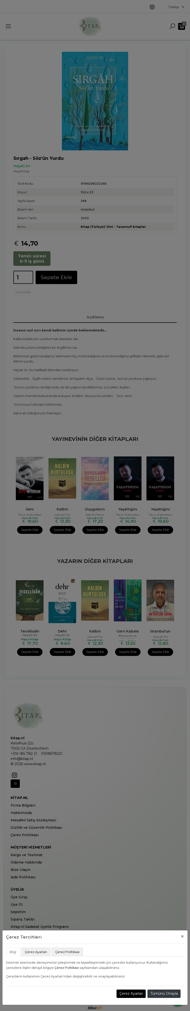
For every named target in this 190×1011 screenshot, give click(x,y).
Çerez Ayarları (131, 993)
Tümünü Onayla (164, 993)
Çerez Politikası (66, 968)
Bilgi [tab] (13, 952)
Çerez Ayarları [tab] (36, 952)
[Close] (182, 936)
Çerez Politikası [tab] (67, 952)
